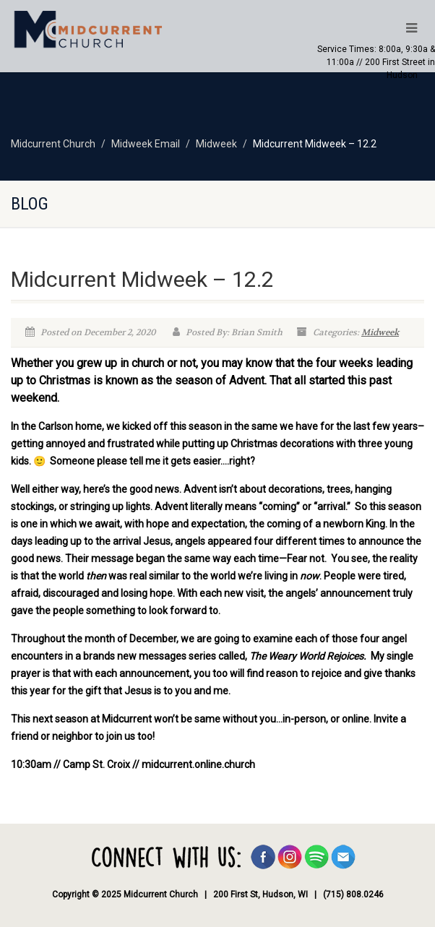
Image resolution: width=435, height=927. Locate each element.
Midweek (380, 332)
